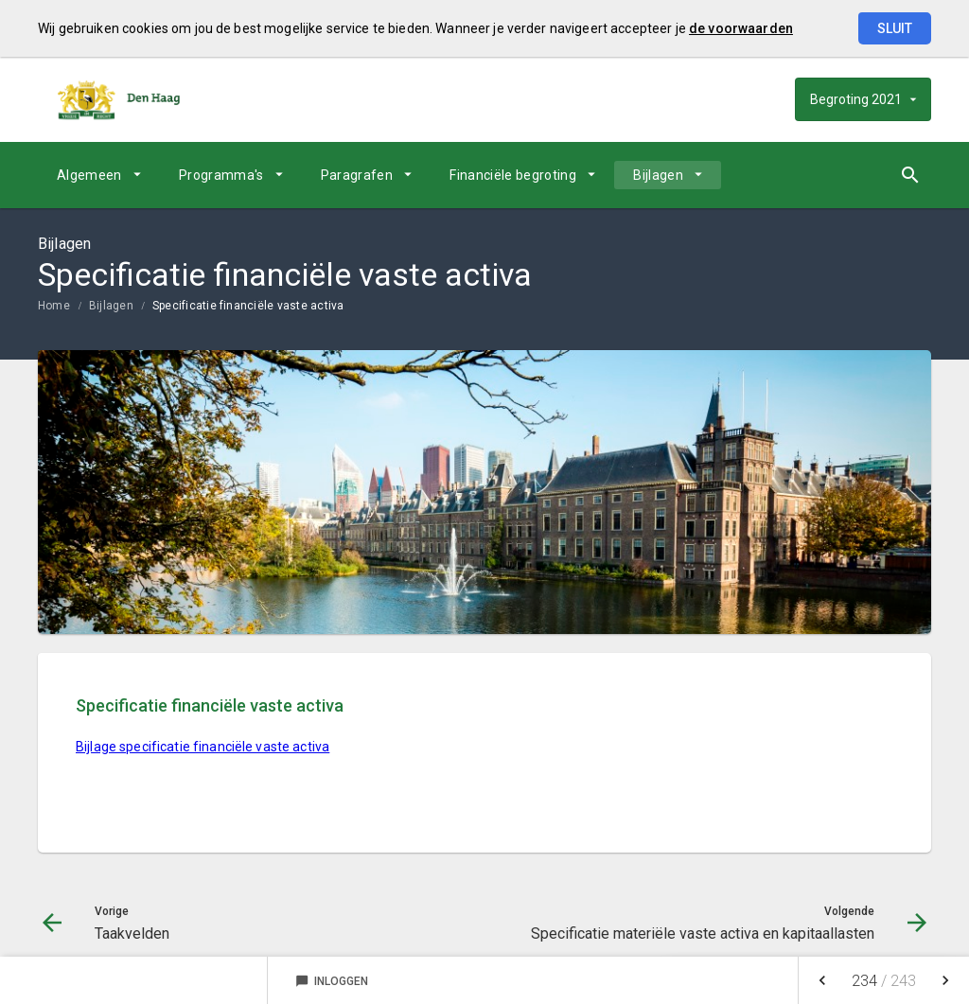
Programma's (221, 175)
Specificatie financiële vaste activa (248, 305)
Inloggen (331, 981)
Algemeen (89, 175)
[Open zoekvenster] (910, 175)
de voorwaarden (741, 28)
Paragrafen (357, 175)
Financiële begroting (512, 175)
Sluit (894, 28)
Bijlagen (658, 175)
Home (54, 305)
